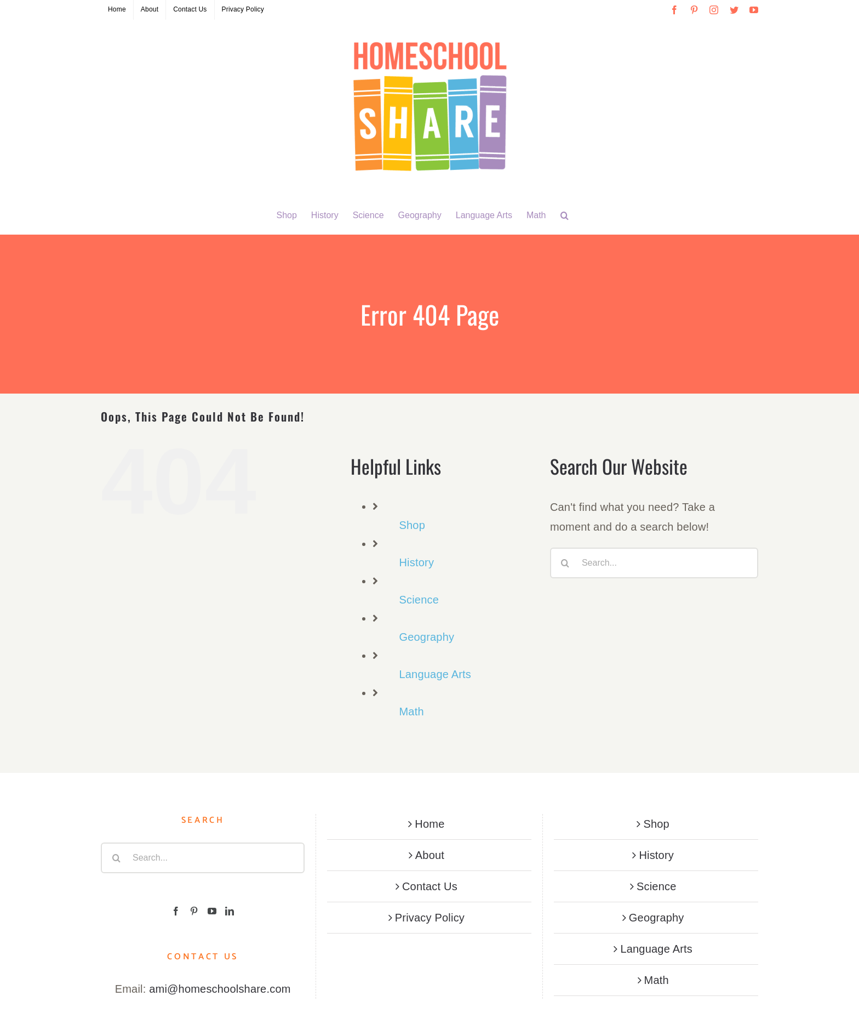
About (429, 855)
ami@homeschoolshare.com (219, 989)
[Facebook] (175, 911)
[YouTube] (212, 911)
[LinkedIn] (229, 911)
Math (411, 711)
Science (419, 600)
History (416, 562)
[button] (564, 215)
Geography (426, 637)
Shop (412, 525)
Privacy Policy (430, 918)
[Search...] (654, 563)
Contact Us (429, 886)
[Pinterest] (194, 911)
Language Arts (435, 674)
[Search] (565, 563)
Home (429, 824)
